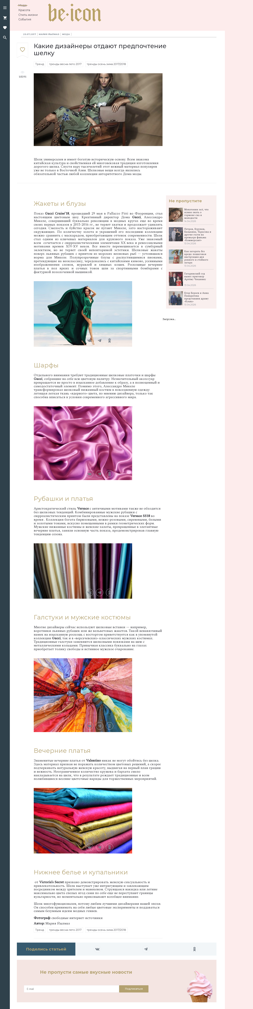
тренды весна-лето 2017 (65, 64)
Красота (24, 10)
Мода (22, 5)
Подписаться (134, 988)
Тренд (39, 64)
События (24, 19)
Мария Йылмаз (49, 34)
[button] (5, 8)
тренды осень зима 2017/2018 (106, 64)
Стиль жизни (28, 15)
